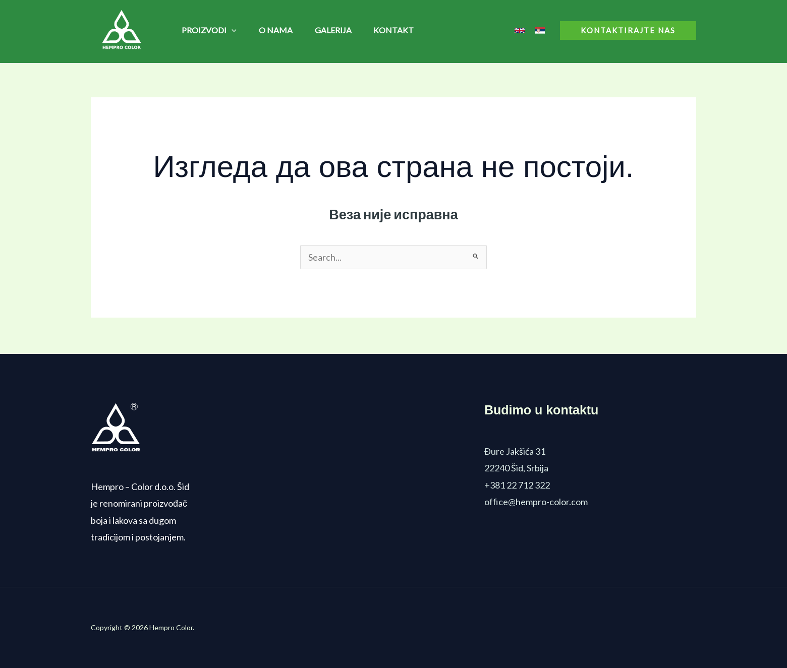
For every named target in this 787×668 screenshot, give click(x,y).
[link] (520, 30)
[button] (628, 30)
